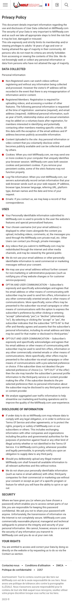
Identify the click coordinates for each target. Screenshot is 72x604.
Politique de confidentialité (16, 569)
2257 (40, 569)
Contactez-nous (10, 565)
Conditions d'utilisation (37, 565)
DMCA (59, 565)
